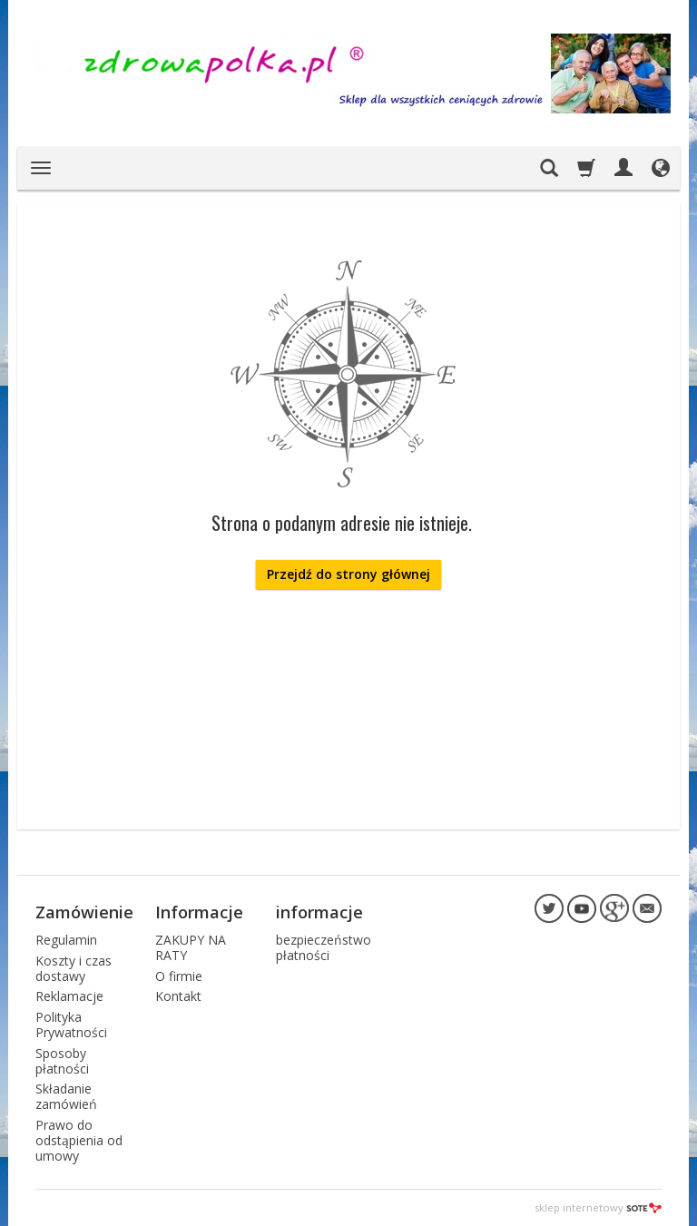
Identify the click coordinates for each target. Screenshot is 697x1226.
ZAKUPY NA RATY (190, 947)
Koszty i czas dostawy (73, 968)
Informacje (199, 912)
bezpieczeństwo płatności (323, 947)
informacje (319, 912)
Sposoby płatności (62, 1061)
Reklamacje (69, 996)
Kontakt (178, 996)
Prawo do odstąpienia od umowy (79, 1140)
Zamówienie (84, 912)
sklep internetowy (598, 1207)
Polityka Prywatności (71, 1024)
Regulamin (66, 939)
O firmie (178, 976)
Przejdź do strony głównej (348, 574)
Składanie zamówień (66, 1096)
